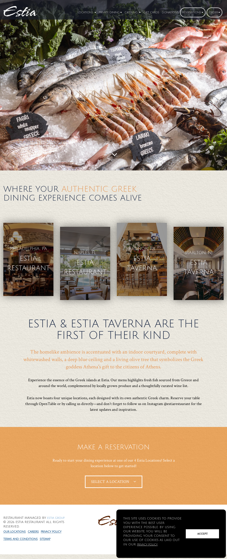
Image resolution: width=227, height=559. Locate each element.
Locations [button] (65, 12)
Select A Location (113, 479)
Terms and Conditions (23, 543)
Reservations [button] (188, 12)
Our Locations (16, 529)
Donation (162, 12)
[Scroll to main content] (114, 155)
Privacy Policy (16, 536)
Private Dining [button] (93, 12)
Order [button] (213, 12)
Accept (202, 534)
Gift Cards (141, 12)
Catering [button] (119, 12)
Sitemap (52, 543)
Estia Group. (57, 515)
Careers (39, 529)
